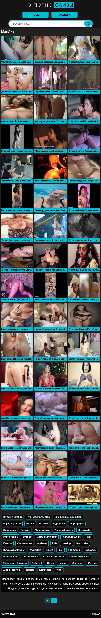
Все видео (64, 15)
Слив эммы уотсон (79, 556)
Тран (60, 550)
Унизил (49, 550)
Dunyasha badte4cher (13, 550)
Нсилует (63, 563)
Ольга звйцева (30, 556)
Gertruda (43, 523)
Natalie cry (42, 543)
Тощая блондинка (71, 536)
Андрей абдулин (11, 570)
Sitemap (96, 614)
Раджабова (59, 523)
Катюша (7, 543)
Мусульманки (42, 530)
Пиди (88, 536)
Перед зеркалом (12, 523)
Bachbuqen (90, 550)
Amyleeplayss (77, 523)
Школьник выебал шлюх (68, 517)
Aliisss (50, 563)
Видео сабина (10, 536)
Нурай (59, 570)
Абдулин (92, 563)
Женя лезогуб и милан (15, 563)
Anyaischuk (35, 550)
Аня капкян (74, 550)
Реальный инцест (63, 530)
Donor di (30, 523)
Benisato (29, 570)
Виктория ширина (12, 517)
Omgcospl (77, 563)
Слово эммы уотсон (53, 556)
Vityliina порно (24, 543)
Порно (50, 5)
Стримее (25, 530)
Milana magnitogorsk (47, 536)
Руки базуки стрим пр (38, 517)
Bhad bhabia (82, 543)
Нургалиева (9, 530)
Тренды (35, 15)
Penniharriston (10, 556)
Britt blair (27, 536)
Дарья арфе (84, 530)
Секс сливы (8, 614)
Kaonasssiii (45, 570)
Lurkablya (66, 543)
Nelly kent (37, 563)
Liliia (54, 543)
